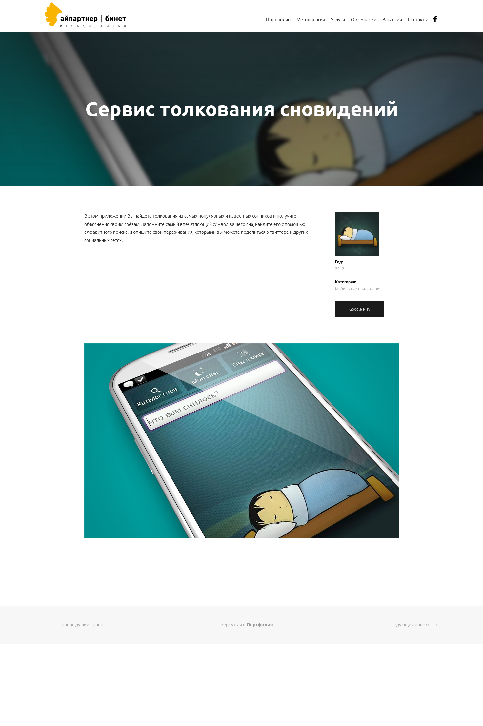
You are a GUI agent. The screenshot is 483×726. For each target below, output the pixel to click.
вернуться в (247, 624)
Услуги (338, 19)
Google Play (359, 309)
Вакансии (392, 19)
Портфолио (278, 19)
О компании (363, 19)
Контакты (418, 19)
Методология (310, 19)
